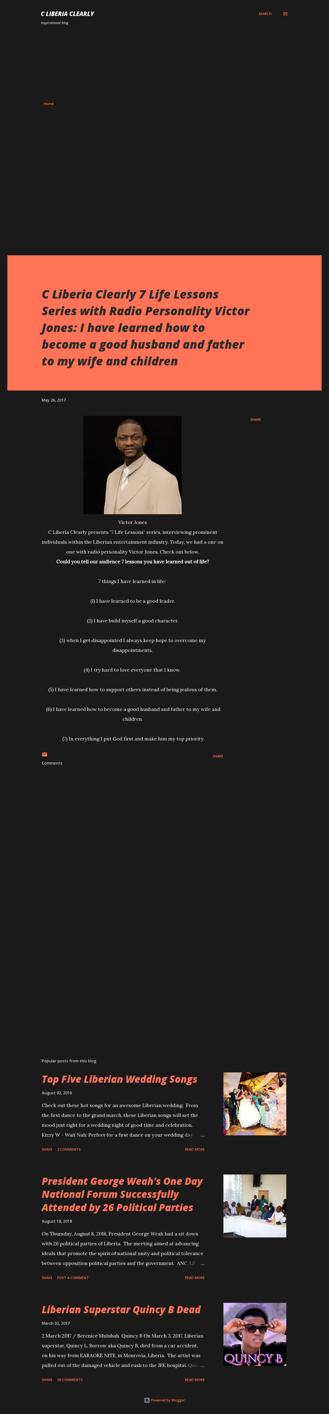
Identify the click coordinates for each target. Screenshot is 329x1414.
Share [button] (255, 419)
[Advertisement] (164, 63)
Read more (195, 1149)
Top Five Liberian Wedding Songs (119, 1079)
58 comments (69, 1379)
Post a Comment (73, 1277)
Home (49, 103)
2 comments (69, 1149)
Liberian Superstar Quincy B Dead (121, 1309)
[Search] (265, 14)
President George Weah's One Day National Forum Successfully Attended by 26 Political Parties (122, 1194)
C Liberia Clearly (67, 14)
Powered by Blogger (164, 1400)
